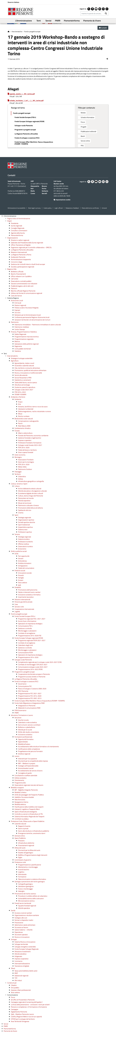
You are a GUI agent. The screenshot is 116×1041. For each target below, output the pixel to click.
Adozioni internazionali (22, 603)
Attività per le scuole (25, 734)
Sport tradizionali (24, 527)
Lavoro (16, 761)
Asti (32, 188)
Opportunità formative (25, 744)
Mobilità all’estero (24, 749)
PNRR (57, 20)
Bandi (83, 136)
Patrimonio (15, 323)
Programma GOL (20, 788)
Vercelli (44, 193)
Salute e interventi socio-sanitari (29, 595)
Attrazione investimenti (22, 958)
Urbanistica (22, 479)
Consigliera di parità (25, 778)
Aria (19, 406)
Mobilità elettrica (20, 809)
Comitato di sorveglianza (26, 637)
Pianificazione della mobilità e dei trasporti (28, 812)
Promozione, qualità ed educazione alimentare (30, 372)
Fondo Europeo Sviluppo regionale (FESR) (29, 121)
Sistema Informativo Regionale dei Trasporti (29, 822)
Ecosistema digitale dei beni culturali (30, 496)
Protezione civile (20, 868)
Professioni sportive (25, 534)
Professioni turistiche (25, 544)
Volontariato (22, 880)
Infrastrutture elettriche (26, 848)
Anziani (20, 583)
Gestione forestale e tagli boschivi (29, 440)
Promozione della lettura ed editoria (30, 510)
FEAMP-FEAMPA (20, 396)
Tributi (13, 975)
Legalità (17, 615)
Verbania (45, 191)
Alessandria (35, 186)
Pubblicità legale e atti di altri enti (22, 286)
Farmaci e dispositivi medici (23, 926)
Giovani (20, 561)
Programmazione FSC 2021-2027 (29, 698)
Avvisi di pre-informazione (27, 625)
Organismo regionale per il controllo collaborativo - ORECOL (31, 247)
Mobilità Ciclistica (20, 797)
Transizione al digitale (21, 972)
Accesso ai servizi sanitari (23, 919)
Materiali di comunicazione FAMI (29, 712)
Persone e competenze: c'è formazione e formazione (29, 1014)
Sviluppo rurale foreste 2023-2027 (30, 447)
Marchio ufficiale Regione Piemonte (23, 291)
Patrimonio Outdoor (25, 471)
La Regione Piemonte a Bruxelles (26, 134)
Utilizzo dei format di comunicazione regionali (26, 294)
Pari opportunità (23, 559)
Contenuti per (12, 989)
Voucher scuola (23, 724)
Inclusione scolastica (25, 739)
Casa (16, 608)
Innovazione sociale (25, 576)
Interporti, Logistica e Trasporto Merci (27, 814)
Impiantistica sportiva (25, 530)
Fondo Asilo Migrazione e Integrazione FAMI (29, 707)
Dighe (20, 863)
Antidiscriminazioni (24, 566)
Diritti (16, 556)
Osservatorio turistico (25, 549)
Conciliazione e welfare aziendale (25, 780)
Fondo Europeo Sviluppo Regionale (26, 955)
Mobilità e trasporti (17, 792)
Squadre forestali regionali (27, 912)
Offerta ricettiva (23, 547)
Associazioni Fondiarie (25, 461)
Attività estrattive (20, 960)
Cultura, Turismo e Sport (19, 486)
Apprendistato (23, 746)
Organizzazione (12, 238)
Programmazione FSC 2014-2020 (29, 700)
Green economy (19, 457)
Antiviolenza (22, 564)
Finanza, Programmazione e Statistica (24, 333)
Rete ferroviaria (19, 805)
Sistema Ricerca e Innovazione (24, 948)
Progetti (83, 127)
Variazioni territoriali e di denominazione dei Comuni (32, 320)
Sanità (13, 916)
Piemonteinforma (17, 235)
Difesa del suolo (19, 853)
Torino (44, 188)
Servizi (48, 20)
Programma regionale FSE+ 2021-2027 (31, 622)
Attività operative (24, 914)
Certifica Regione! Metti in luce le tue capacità (26, 1023)
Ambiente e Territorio (18, 398)
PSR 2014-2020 (23, 449)
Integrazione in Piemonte (26, 710)
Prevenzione (18, 929)
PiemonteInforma (72, 20)
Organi (9, 221)
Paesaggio (18, 474)
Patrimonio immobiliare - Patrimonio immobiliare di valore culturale (37, 325)
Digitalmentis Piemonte (19, 1019)
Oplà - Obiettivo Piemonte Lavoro (22, 1021)
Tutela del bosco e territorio (27, 452)
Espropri (17, 311)
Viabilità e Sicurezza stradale (24, 802)
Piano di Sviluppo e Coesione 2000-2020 (32, 693)
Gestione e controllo (25, 632)
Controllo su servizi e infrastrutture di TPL (28, 819)
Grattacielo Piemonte (18, 257)
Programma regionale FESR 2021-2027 (31, 644)
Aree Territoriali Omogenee (20, 1028)
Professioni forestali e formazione (29, 444)
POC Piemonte (23, 695)
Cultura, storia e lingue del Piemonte (30, 498)
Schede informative (87, 117)
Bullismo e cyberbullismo (26, 732)
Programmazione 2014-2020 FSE (29, 639)
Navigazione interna (21, 807)
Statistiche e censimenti (22, 381)
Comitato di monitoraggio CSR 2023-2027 (32, 668)
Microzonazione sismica (26, 907)
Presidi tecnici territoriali (22, 909)
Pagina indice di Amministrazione (18, 218)
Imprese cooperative (21, 965)
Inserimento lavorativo (26, 600)
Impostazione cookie (62, 199)
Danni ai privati (23, 834)
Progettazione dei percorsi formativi (30, 756)
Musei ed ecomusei (24, 505)
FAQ (82, 145)
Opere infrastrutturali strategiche (25, 817)
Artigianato (18, 963)
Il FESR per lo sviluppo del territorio (23, 1026)
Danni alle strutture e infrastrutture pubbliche (33, 836)
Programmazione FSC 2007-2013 (29, 702)
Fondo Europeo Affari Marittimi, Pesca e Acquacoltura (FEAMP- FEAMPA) (34, 143)
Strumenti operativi (21, 941)
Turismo (17, 537)
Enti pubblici (15, 994)
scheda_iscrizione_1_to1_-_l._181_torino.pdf (27, 100)
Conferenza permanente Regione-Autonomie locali (31, 318)
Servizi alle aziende (20, 376)
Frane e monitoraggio (25, 895)
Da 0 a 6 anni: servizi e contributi (29, 729)
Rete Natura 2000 (24, 427)
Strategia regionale (24, 520)
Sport (16, 517)
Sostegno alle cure (20, 924)
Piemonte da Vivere (92, 20)
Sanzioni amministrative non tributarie (24, 284)
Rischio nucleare (23, 418)
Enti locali (17, 303)
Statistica (17, 352)
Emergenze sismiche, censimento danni (31, 839)
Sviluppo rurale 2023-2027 (23, 391)
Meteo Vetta (22, 469)
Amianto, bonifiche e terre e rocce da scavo (33, 408)
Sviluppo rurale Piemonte (24, 125)
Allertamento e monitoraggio (28, 873)
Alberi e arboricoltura (25, 435)
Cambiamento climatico (22, 430)
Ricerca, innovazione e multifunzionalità (28, 374)
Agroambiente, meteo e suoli (24, 364)
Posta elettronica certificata (90, 208)
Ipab (19, 588)
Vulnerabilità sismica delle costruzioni (31, 904)
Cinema (20, 515)
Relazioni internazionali (19, 252)
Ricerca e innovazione (21, 943)
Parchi (20, 425)
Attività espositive (24, 503)
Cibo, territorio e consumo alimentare (27, 369)
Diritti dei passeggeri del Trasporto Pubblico (29, 800)
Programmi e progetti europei (25, 129)
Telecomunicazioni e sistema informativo (32, 885)
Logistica (21, 877)
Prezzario (21, 846)
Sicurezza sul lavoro (21, 933)
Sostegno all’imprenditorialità (28, 770)
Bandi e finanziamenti (18, 274)
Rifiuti (20, 415)
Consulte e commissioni (19, 230)
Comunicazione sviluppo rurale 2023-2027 (32, 671)
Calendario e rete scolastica (27, 727)
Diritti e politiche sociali (19, 554)
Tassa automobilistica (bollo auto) (25, 977)
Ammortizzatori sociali (25, 773)
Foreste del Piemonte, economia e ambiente (33, 437)
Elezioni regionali (20, 306)
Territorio (17, 476)
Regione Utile (11, 269)
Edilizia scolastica (20, 783)
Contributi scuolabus (21, 824)
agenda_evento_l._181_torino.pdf (22, 94)
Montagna (18, 459)
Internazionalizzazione (22, 970)
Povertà (21, 578)
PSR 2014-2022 (20, 393)
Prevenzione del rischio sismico (25, 899)
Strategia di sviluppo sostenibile (21, 359)
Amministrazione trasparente (21, 260)
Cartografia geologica (25, 890)
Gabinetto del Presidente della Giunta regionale (27, 243)
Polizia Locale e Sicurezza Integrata (26, 308)
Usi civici (17, 313)
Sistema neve (22, 532)
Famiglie (21, 581)
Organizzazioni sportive (26, 522)
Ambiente (17, 401)
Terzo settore (22, 586)
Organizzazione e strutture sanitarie (26, 921)
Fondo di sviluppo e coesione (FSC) (27, 138)
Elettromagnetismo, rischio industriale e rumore (34, 413)
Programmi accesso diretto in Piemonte (31, 681)
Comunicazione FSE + (25, 629)
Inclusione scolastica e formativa (29, 598)
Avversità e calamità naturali (24, 367)
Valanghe (21, 897)
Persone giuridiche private (23, 605)
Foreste (17, 432)
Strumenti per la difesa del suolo (29, 856)
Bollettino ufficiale (17, 272)
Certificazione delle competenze (29, 753)
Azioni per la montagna (26, 464)
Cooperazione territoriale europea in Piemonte (34, 678)
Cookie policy (48, 208)
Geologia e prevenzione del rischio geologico (29, 887)
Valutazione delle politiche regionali (26, 345)
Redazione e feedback (72, 208)
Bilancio (17, 342)
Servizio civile (19, 610)
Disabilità (17, 590)
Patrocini (14, 289)
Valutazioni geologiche (26, 892)
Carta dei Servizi (16, 296)
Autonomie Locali (17, 301)
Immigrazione (22, 569)
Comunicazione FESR (25, 656)
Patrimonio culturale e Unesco (28, 508)
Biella (33, 191)
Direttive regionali (24, 758)
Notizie (83, 112)
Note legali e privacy (34, 208)
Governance (22, 688)
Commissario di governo (22, 865)
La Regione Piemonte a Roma (21, 255)
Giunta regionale (16, 226)
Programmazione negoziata (23, 340)
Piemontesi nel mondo (26, 500)
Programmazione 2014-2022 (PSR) (30, 673)
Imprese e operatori (24, 442)
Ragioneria (18, 347)
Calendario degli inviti (25, 649)
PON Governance (20, 715)
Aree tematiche (12, 357)
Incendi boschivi (23, 875)
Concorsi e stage (16, 262)
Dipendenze (18, 938)
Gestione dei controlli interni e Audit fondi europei (28, 265)
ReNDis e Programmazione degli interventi (32, 860)
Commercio (18, 967)
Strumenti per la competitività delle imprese (33, 766)
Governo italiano (13, 2)
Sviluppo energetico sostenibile (25, 953)
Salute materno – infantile (23, 936)
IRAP (16, 980)
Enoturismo (22, 552)
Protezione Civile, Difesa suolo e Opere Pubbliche (27, 826)
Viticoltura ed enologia (22, 386)
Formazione (22, 882)
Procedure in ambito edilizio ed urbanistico (32, 902)
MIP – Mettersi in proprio (26, 768)
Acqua (20, 403)
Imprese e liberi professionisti (21, 997)
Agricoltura (14, 362)
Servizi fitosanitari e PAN (22, 379)
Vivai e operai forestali (25, 454)
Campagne (14, 1016)
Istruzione (17, 722)
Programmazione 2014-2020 (28, 661)
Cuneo (33, 193)
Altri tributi (18, 987)
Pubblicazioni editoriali (88, 131)
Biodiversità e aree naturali (23, 420)
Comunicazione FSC (25, 690)
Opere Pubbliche (20, 843)
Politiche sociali (19, 573)
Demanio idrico (19, 841)
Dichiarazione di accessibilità (16, 208)
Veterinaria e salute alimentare (24, 931)
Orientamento (19, 785)
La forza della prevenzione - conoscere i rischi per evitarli (30, 1011)
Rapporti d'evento (24, 831)
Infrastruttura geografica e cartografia (31, 483)
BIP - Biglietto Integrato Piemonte (26, 795)
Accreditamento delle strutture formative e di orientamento (38, 751)
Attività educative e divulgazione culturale (32, 493)
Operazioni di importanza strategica (30, 627)
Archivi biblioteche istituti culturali (29, 491)
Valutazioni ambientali (25, 410)
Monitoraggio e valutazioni (27, 634)
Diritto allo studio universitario (28, 736)
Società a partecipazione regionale (22, 267)
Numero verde (59, 183)
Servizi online (85, 141)
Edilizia (20, 481)
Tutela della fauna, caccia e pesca (25, 384)
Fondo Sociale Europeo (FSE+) (25, 117)
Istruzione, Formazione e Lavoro (22, 719)
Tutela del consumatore (26, 571)
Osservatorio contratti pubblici (21, 282)
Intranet (104, 208)
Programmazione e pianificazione (29, 870)
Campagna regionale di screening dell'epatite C (27, 1009)
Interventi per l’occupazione (27, 763)
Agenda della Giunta (18, 233)
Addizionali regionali (21, 982)
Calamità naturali (20, 829)
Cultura (16, 488)
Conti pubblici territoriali (22, 350)
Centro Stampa (19, 330)
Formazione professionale (23, 741)
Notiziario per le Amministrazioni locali (27, 316)
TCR (15, 984)
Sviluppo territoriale (21, 950)
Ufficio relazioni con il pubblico (21, 277)
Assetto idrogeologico (25, 858)
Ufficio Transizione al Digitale (21, 245)
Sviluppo (14, 946)
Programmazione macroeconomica (26, 337)
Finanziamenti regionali (26, 851)
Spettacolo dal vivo (24, 513)
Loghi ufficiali (58, 208)
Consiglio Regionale (17, 228)
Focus (83, 122)
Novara (44, 186)
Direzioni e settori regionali (20, 240)
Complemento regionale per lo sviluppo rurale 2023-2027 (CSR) (40, 666)
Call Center (14, 279)
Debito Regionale (20, 335)
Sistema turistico (24, 542)
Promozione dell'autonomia (27, 593)
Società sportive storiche (26, 525)
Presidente (14, 223)
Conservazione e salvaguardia (28, 423)
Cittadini (14, 992)
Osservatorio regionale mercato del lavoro (28, 790)
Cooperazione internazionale (24, 612)
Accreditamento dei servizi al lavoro (30, 775)
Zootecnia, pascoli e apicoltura (24, 389)
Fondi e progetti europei (21, 113)
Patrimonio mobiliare (21, 328)
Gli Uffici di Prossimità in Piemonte (23, 1006)
